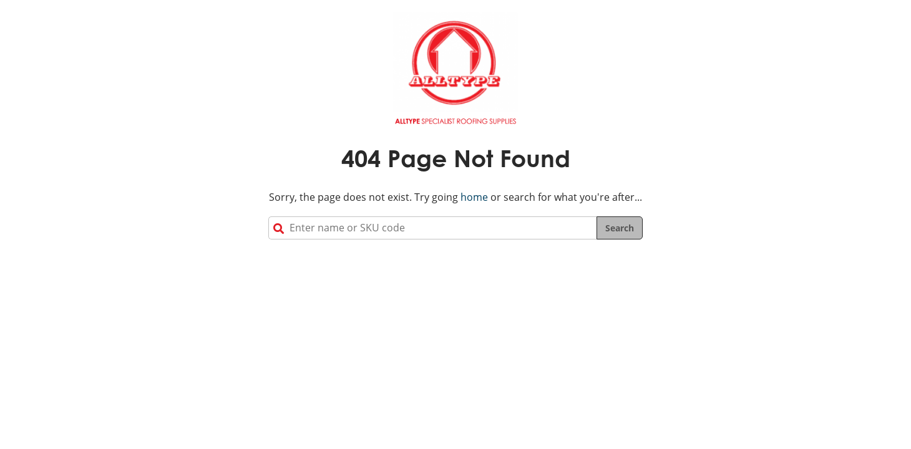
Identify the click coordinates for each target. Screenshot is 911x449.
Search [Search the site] (619, 228)
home (474, 197)
